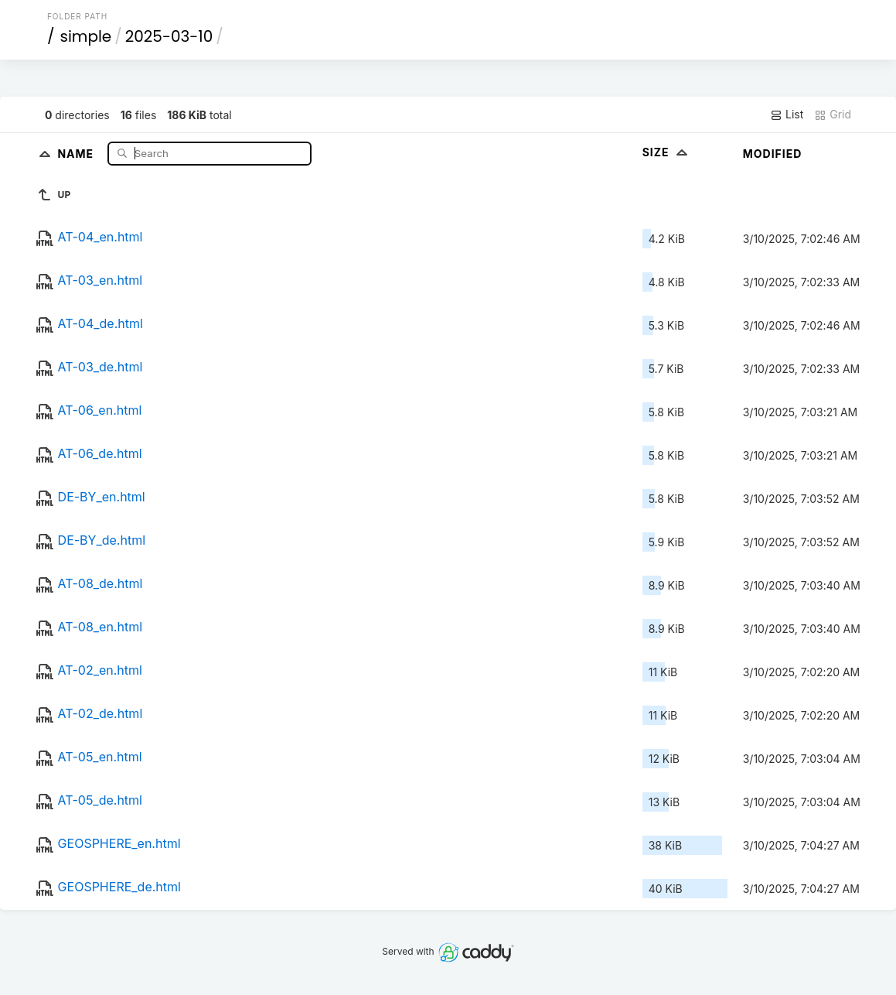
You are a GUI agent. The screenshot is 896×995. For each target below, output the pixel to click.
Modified (772, 153)
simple (85, 36)
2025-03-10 (169, 36)
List (786, 114)
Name (77, 152)
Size (666, 152)
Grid (832, 114)
